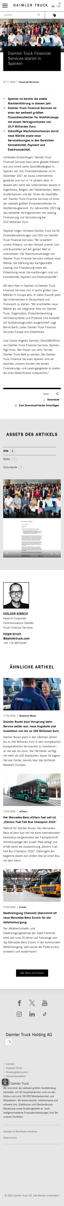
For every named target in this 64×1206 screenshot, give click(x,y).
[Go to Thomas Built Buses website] (46, 1155)
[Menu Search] (16, 15)
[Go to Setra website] (46, 1182)
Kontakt (10, 1064)
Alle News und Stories (32, 973)
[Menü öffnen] (5, 5)
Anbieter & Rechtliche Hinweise (20, 1131)
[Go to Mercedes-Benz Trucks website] (46, 1169)
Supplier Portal (14, 1068)
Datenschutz (10, 1137)
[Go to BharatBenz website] (18, 1182)
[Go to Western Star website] (18, 1169)
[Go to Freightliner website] (18, 1155)
